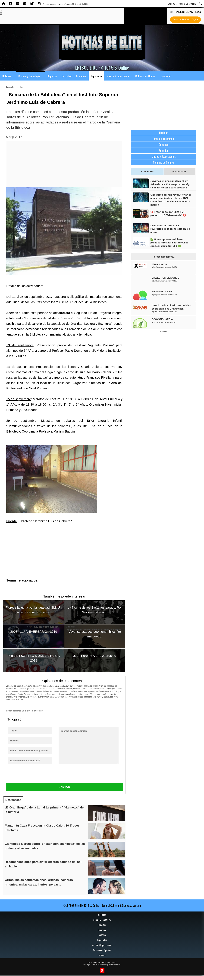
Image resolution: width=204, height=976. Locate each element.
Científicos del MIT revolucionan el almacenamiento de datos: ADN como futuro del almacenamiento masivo (170, 199)
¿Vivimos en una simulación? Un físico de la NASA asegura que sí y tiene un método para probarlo (170, 184)
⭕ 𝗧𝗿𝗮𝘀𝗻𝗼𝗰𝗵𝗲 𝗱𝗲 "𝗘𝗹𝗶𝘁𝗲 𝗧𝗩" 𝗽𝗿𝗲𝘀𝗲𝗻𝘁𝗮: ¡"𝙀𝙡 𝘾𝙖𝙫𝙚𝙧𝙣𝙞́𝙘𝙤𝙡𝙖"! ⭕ (168, 213)
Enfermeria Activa (162, 291)
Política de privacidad (99, 965)
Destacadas (13, 799)
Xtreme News (159, 264)
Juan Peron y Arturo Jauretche (94, 655)
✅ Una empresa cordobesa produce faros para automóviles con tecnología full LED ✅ (169, 242)
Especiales (96, 76)
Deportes (52, 76)
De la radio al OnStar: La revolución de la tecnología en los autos (170, 229)
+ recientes (147, 171)
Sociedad (67, 76)
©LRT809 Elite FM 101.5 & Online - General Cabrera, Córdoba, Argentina (102, 905)
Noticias (8, 76)
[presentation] (32, 776)
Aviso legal (86, 965)
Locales (20, 87)
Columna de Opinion (145, 76)
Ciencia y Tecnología (30, 76)
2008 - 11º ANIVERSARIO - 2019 (33, 631)
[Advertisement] (59, 16)
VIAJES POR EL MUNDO (165, 277)
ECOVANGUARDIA (162, 319)
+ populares (179, 171)
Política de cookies (115, 965)
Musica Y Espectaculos (119, 76)
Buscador (166, 76)
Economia (81, 76)
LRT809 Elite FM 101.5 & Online (99, 962)
